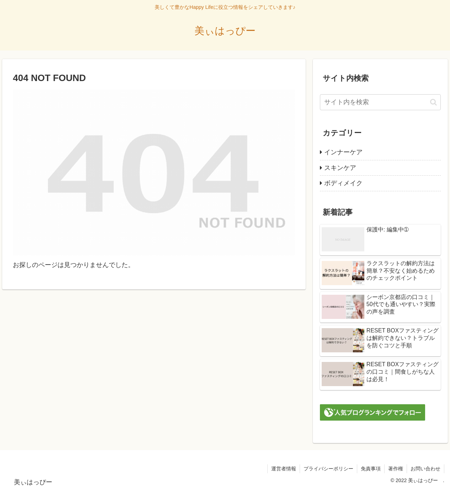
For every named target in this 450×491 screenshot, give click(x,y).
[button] (433, 102)
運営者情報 (283, 468)
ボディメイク (343, 183)
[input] (380, 102)
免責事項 (371, 468)
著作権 (395, 468)
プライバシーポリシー (328, 468)
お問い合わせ (425, 468)
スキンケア (340, 167)
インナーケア (343, 152)
